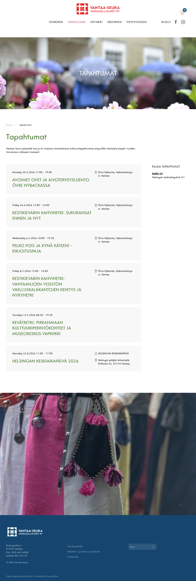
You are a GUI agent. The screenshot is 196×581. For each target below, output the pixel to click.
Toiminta (56, 22)
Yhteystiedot (136, 22)
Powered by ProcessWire (46, 576)
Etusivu (9, 125)
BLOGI (166, 22)
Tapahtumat (77, 22)
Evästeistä (72, 556)
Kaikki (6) (157, 173)
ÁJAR (30, 576)
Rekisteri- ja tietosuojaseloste (83, 551)
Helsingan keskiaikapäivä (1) (168, 177)
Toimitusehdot (75, 546)
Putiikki (97, 22)
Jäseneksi (114, 22)
